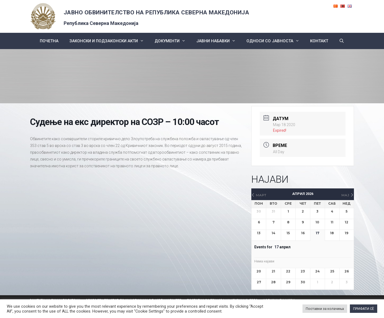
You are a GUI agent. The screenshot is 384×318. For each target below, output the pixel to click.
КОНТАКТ (319, 40)
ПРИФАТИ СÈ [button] (363, 309)
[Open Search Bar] (342, 41)
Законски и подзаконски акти (109, 41)
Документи (173, 41)
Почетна (49, 40)
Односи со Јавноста (275, 41)
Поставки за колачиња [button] (325, 309)
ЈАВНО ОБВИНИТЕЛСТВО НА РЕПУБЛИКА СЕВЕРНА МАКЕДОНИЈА (156, 12)
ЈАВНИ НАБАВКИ (218, 41)
